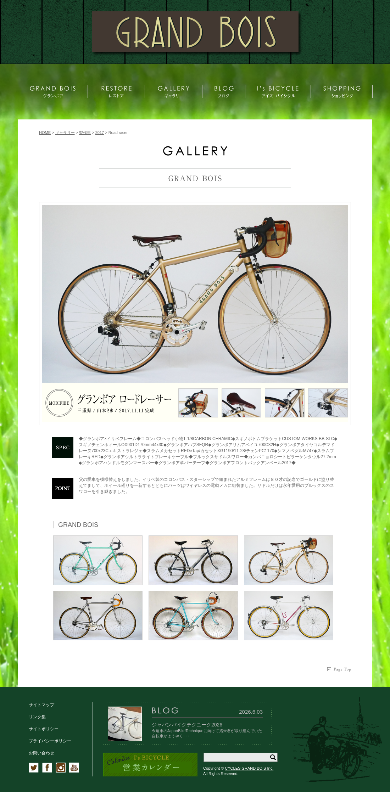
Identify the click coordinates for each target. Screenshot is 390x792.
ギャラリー (65, 132)
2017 (99, 132)
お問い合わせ (41, 753)
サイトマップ (41, 704)
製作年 (85, 132)
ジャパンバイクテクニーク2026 (187, 725)
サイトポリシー (43, 728)
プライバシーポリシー (50, 740)
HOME (45, 132)
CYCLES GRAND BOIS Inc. (249, 768)
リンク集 (37, 716)
